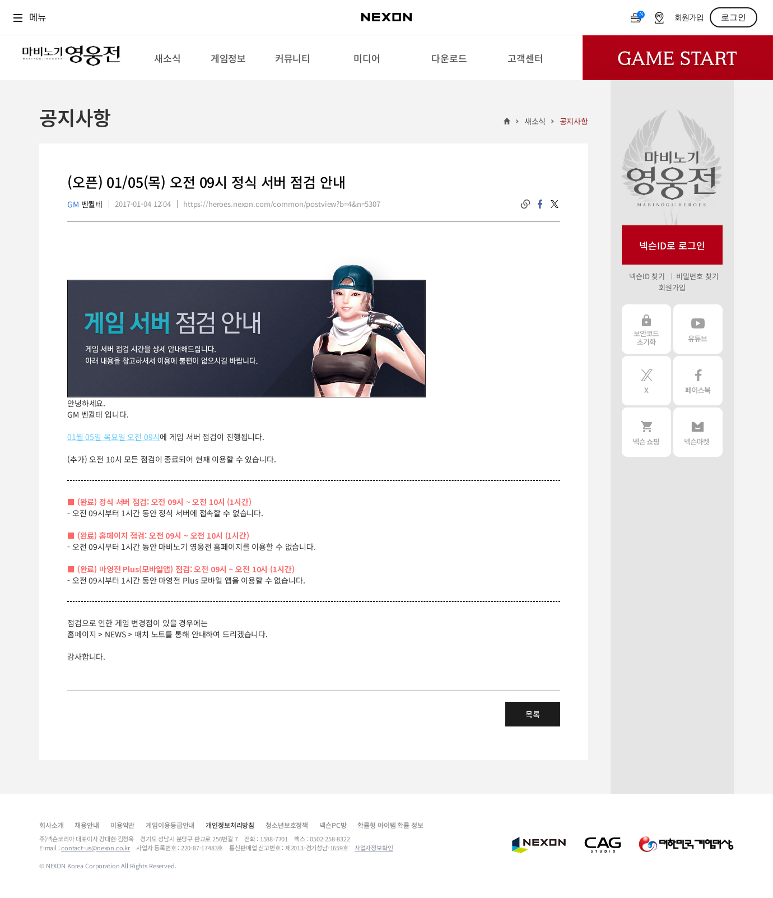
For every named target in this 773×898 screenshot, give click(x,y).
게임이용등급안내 (170, 825)
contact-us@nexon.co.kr (95, 847)
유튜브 (698, 329)
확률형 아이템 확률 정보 (390, 825)
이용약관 (122, 825)
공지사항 (574, 121)
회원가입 (689, 18)
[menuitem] (167, 57)
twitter (554, 204)
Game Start (678, 57)
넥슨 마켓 (698, 432)
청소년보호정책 (287, 825)
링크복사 (525, 204)
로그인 (733, 17)
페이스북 (698, 380)
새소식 (535, 121)
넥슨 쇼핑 (646, 432)
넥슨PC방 (332, 825)
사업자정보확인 (374, 847)
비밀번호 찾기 (697, 276)
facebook (540, 204)
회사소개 (51, 825)
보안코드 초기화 (646, 329)
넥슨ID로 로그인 (672, 245)
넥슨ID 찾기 (647, 276)
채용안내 (86, 825)
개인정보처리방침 (230, 825)
